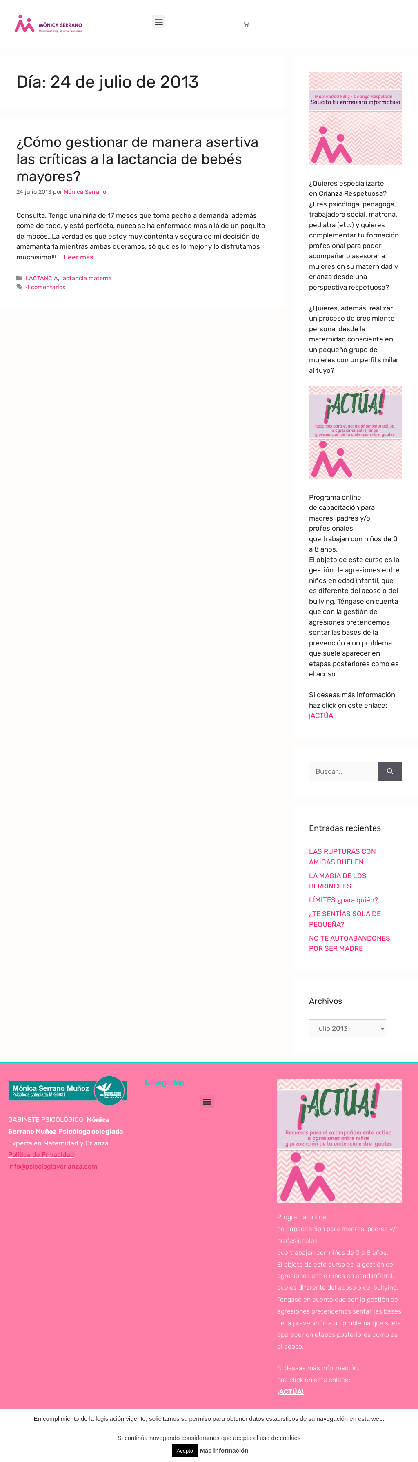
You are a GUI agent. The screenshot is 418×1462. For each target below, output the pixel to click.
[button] (158, 21)
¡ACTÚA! (322, 715)
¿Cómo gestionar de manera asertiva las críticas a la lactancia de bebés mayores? (137, 159)
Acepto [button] (185, 1451)
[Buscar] (390, 772)
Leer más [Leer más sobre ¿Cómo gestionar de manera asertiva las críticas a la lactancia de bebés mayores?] (78, 257)
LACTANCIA (42, 278)
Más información (224, 1450)
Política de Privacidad (41, 1155)
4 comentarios (45, 287)
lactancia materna (86, 278)
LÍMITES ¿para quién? (343, 900)
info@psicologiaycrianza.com (52, 1166)
